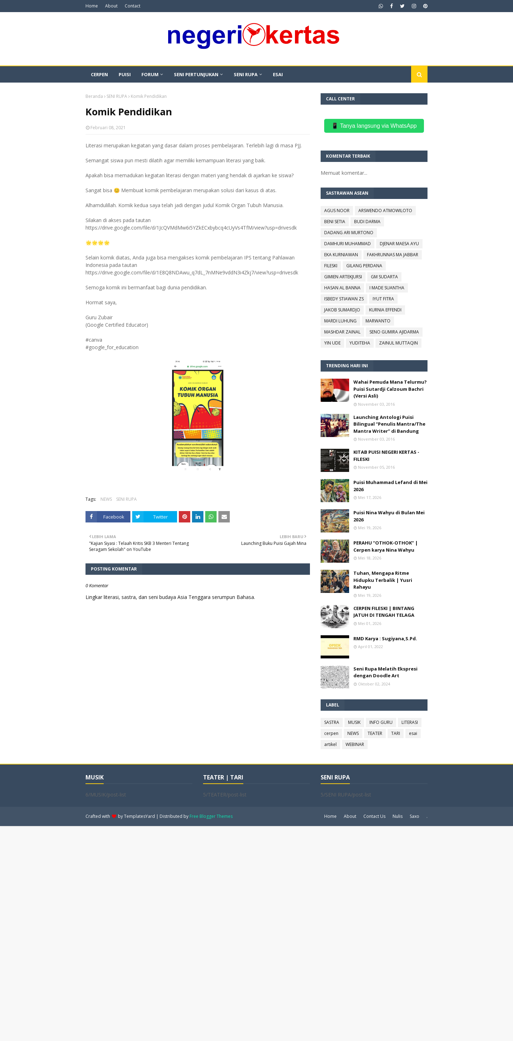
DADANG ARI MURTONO (348, 233)
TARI (395, 733)
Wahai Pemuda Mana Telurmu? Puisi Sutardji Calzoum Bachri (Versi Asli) (390, 389)
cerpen (331, 733)
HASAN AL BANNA (342, 288)
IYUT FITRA (383, 299)
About (111, 6)
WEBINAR (355, 744)
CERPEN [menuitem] (99, 74)
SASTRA (331, 722)
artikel (330, 744)
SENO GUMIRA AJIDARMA (394, 332)
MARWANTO (378, 321)
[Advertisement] (214, 933)
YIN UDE (332, 343)
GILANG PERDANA (364, 266)
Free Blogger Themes (211, 816)
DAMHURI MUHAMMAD (347, 244)
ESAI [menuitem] (278, 74)
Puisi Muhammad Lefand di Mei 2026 (390, 486)
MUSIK (354, 722)
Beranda (94, 96)
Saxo (414, 816)
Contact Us (374, 816)
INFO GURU (381, 722)
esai (413, 733)
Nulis (398, 816)
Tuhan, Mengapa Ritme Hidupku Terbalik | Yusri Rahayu (382, 580)
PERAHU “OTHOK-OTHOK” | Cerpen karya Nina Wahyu (385, 546)
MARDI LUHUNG (340, 321)
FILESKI (330, 266)
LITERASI (409, 722)
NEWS (106, 499)
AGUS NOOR (336, 210)
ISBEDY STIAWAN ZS (344, 299)
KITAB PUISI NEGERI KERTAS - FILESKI (386, 455)
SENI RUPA (117, 96)
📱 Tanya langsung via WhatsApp (373, 126)
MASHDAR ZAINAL (342, 332)
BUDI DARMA (367, 222)
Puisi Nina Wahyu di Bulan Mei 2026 (389, 516)
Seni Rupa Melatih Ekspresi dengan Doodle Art (385, 672)
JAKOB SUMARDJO (342, 310)
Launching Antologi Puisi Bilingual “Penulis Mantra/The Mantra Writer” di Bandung (389, 424)
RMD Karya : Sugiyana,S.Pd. (385, 638)
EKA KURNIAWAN (341, 255)
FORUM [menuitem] (150, 74)
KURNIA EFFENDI (385, 310)
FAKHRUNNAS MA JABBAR (392, 255)
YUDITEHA (359, 343)
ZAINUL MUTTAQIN (398, 343)
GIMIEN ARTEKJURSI (343, 277)
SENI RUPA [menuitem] (246, 74)
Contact (132, 6)
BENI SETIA (334, 222)
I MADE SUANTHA (386, 288)
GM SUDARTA (384, 277)
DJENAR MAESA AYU (399, 244)
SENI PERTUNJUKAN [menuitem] (196, 74)
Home (92, 6)
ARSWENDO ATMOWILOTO (385, 210)
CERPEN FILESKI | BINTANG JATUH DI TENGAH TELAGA (383, 612)
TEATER (375, 733)
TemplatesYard (139, 816)
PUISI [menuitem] (125, 74)
